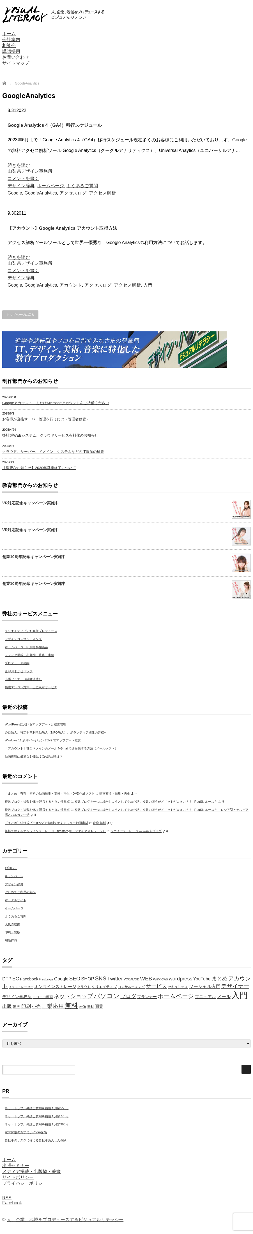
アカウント (70, 285)
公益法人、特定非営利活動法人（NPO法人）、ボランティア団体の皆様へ (56, 732)
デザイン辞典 (21, 185)
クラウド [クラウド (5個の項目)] (84, 987)
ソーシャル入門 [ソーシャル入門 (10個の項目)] (204, 986)
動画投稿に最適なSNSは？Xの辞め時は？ (34, 756)
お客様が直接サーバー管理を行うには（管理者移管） (46, 419)
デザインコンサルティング (23, 639)
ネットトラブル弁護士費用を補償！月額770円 (36, 1116)
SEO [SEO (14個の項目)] (75, 979)
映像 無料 (99, 823)
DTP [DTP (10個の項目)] (7, 978)
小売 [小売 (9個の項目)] (36, 1006)
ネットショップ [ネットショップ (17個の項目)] (73, 996)
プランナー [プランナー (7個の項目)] (147, 996)
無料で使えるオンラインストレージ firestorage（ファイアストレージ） (55, 831)
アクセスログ (72, 193)
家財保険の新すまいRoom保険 (26, 1132)
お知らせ (11, 868)
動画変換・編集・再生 (114, 793)
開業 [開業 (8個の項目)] (99, 1006)
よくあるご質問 (82, 185)
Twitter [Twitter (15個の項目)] (115, 979)
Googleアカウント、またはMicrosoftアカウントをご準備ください (55, 403)
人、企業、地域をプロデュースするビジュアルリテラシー (65, 1219)
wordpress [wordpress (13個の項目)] (180, 979)
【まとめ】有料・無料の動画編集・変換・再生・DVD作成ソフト (50, 793)
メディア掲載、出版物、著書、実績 (29, 655)
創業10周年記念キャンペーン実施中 (34, 556)
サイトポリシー (18, 1177)
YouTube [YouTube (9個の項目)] (202, 979)
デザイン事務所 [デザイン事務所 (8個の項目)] (17, 996)
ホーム (9, 33)
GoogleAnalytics (40, 193)
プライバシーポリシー (24, 1183)
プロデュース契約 (17, 663)
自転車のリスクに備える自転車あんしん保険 (35, 1140)
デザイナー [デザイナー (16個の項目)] (235, 986)
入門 (147, 285)
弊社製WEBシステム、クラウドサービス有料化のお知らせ (50, 435)
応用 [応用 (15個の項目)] (58, 1006)
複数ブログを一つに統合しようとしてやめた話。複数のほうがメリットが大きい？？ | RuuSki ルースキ (146, 801)
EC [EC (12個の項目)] (15, 979)
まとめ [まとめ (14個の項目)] (219, 979)
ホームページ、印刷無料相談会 (26, 647)
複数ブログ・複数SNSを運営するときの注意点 (37, 801)
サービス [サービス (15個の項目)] (156, 986)
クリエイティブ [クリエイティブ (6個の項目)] (104, 987)
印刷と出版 (12, 932)
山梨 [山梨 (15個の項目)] (47, 1006)
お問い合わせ (15, 57)
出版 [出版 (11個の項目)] (7, 1006)
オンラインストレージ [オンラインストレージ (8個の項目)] (55, 986)
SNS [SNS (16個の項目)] (100, 978)
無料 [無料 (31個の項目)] (71, 1005)
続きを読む (19, 165)
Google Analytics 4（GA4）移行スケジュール (55, 125)
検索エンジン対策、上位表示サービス (31, 687)
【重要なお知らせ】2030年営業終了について (39, 468)
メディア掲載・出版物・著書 (31, 1171)
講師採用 (11, 51)
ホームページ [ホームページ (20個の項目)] (176, 996)
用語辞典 (11, 940)
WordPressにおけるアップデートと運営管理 (35, 724)
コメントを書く (23, 178)
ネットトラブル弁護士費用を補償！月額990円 (36, 1124)
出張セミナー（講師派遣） (23, 679)
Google (15, 193)
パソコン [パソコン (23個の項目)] (106, 995)
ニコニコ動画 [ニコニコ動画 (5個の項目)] (43, 997)
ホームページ (50, 185)
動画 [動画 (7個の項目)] (16, 1006)
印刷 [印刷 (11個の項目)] (26, 1006)
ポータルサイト (15, 900)
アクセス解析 (102, 193)
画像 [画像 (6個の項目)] (82, 1006)
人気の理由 (12, 924)
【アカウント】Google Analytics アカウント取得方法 (62, 228)
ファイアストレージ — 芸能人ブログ (136, 831)
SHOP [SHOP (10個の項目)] (87, 978)
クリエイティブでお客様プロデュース (31, 631)
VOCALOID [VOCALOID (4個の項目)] (131, 979)
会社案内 (11, 39)
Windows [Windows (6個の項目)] (160, 979)
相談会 (9, 45)
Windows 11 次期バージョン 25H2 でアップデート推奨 (43, 740)
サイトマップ (15, 63)
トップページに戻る (20, 314)
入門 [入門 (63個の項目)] (239, 995)
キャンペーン (14, 876)
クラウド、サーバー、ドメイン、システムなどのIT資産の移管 (53, 451)
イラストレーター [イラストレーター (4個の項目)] (21, 987)
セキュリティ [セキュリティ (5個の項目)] (178, 987)
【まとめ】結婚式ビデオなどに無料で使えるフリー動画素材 (46, 823)
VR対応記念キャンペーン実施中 (30, 503)
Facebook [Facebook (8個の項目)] (29, 979)
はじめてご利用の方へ (20, 892)
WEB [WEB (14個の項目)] (146, 979)
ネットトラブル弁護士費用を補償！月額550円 (36, 1108)
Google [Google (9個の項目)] (61, 979)
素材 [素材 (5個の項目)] (90, 1007)
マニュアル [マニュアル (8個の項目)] (205, 996)
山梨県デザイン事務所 (30, 171)
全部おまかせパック (19, 671)
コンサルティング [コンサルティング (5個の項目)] (131, 987)
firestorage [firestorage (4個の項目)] (46, 979)
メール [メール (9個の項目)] (224, 996)
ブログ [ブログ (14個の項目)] (128, 996)
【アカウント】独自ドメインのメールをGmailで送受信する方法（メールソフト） (61, 748)
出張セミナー (15, 1165)
